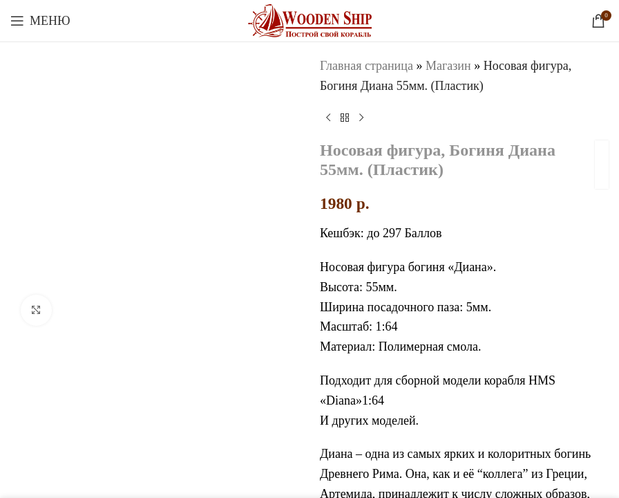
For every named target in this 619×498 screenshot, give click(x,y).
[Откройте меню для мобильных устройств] (40, 21)
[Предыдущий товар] (328, 118)
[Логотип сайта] (310, 19)
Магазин (448, 66)
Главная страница (366, 66)
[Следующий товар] (361, 118)
